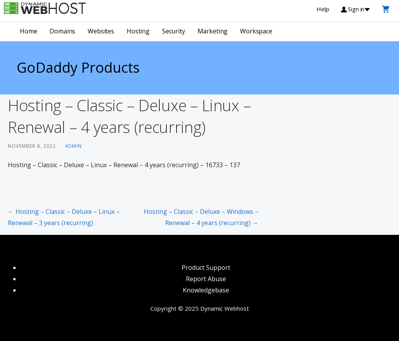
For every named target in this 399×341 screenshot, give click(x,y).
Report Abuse (206, 279)
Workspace (256, 31)
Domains (62, 31)
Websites (101, 31)
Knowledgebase (206, 290)
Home (28, 31)
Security (173, 31)
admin (73, 146)
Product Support (206, 267)
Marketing (213, 31)
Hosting (138, 31)
